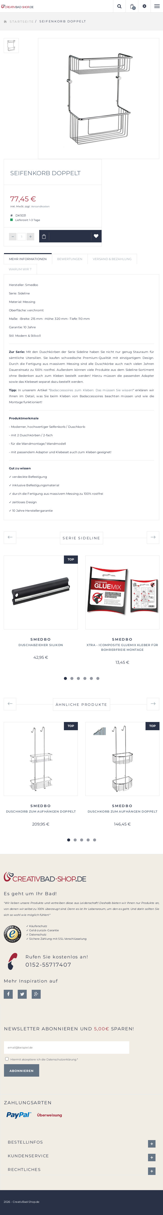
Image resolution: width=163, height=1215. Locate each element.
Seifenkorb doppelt (45, 173)
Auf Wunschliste (96, 238)
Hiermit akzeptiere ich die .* (44, 1059)
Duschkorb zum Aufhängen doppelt (41, 811)
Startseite (22, 21)
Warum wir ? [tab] (20, 269)
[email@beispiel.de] (66, 1047)
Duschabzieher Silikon (40, 645)
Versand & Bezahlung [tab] (112, 259)
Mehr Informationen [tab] (28, 259)
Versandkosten (40, 206)
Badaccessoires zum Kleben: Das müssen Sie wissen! (91, 390)
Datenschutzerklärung (61, 1059)
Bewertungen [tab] (69, 259)
